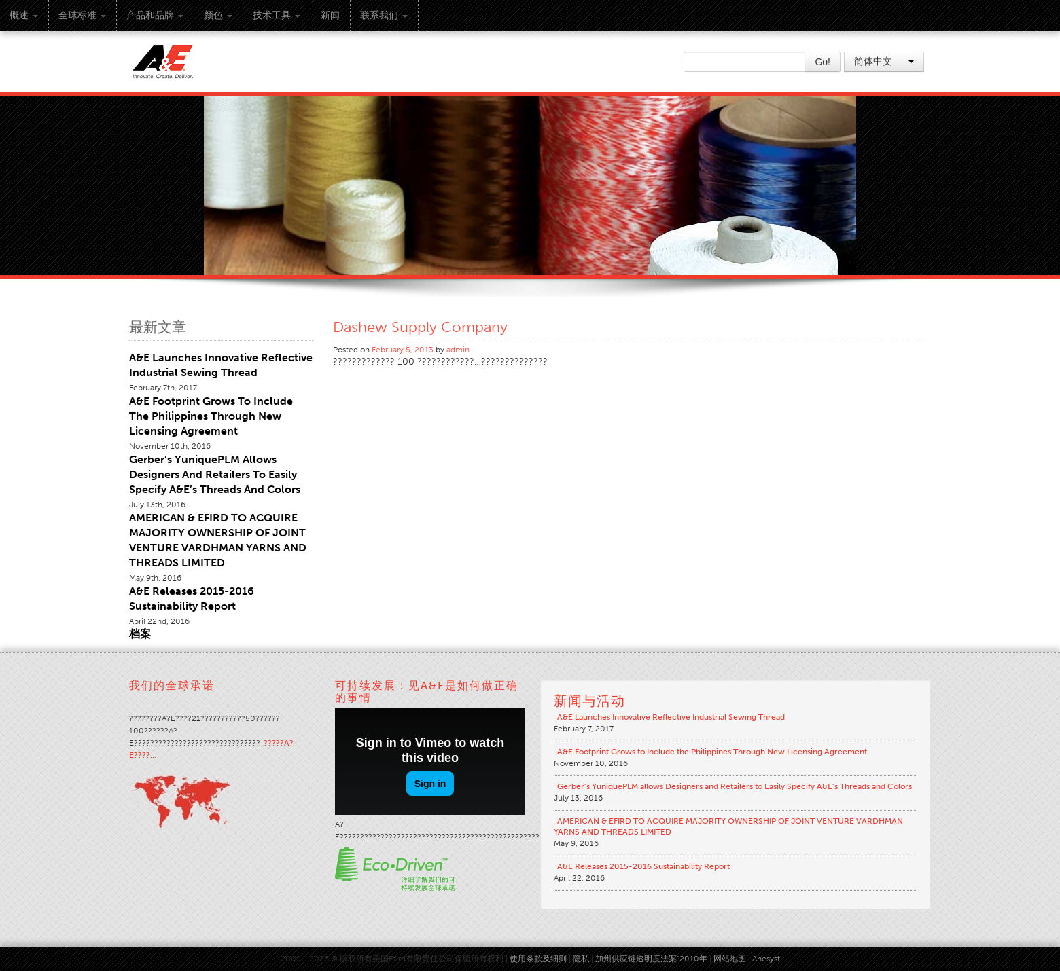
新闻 (330, 15)
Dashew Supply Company (420, 327)
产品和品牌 (154, 15)
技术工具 (276, 15)
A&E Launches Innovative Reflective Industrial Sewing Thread (671, 717)
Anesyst (766, 959)
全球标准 (82, 15)
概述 (24, 15)
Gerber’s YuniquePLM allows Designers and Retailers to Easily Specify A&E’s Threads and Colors (214, 474)
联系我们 (384, 15)
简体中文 (884, 61)
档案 (140, 633)
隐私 (581, 959)
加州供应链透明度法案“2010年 (651, 959)
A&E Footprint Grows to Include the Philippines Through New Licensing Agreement (211, 416)
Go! (822, 61)
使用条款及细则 (538, 959)
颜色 (218, 15)
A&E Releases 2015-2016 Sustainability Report (643, 866)
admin (458, 349)
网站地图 (729, 959)
